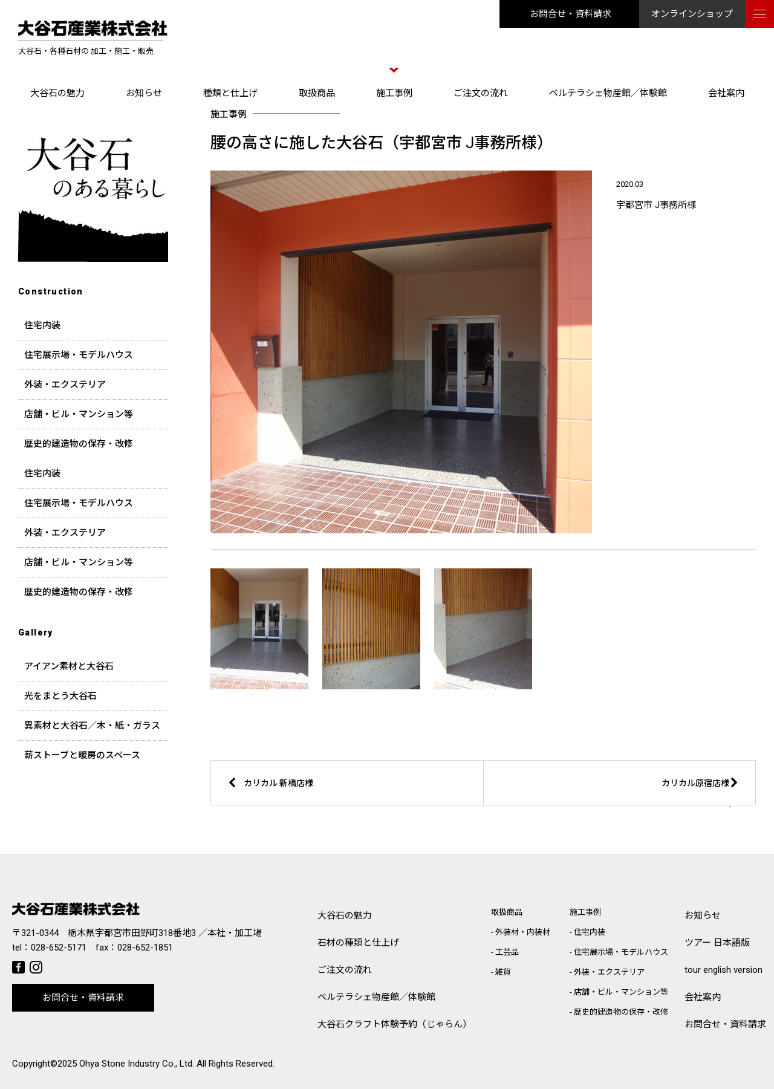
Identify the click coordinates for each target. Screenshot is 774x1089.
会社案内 (726, 93)
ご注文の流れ (481, 93)
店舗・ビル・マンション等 (78, 414)
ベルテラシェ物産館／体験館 (608, 93)
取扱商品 (317, 93)
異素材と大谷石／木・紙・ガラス (92, 725)
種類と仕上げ (230, 93)
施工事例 (394, 93)
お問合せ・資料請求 (570, 13)
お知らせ (144, 93)
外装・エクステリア (65, 384)
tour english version (724, 969)
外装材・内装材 (522, 932)
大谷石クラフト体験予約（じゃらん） (394, 1024)
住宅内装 (42, 325)
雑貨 (503, 972)
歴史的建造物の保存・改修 (78, 443)
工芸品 (507, 952)
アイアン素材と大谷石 (69, 666)
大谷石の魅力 (57, 93)
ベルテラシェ (376, 997)
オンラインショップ (692, 13)
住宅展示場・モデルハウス (78, 354)
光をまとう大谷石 (60, 696)
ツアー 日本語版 (717, 942)
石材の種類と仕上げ (358, 942)
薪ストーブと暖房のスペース (82, 755)
